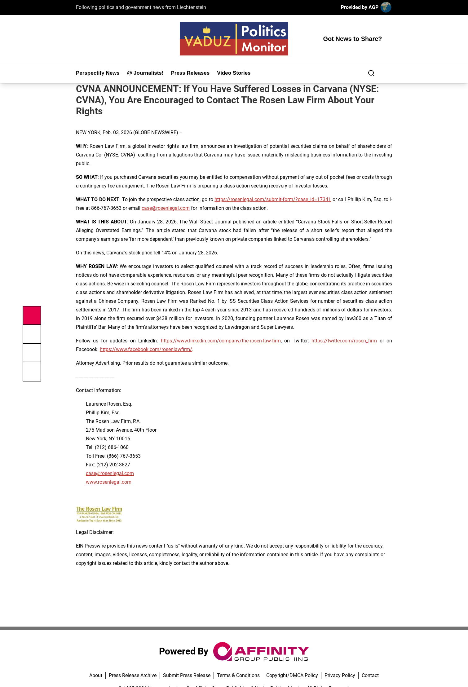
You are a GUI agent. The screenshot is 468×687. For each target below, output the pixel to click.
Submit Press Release (186, 675)
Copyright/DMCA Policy (292, 675)
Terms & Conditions (238, 675)
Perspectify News (98, 73)
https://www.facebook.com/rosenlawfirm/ (146, 349)
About (95, 675)
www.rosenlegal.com (108, 482)
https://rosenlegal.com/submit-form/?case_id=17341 (272, 199)
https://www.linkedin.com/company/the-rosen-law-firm (221, 341)
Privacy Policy (340, 675)
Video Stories (233, 73)
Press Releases (190, 73)
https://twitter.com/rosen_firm (344, 341)
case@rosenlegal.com (166, 208)
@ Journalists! (145, 73)
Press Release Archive (133, 675)
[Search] (371, 73)
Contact (370, 675)
